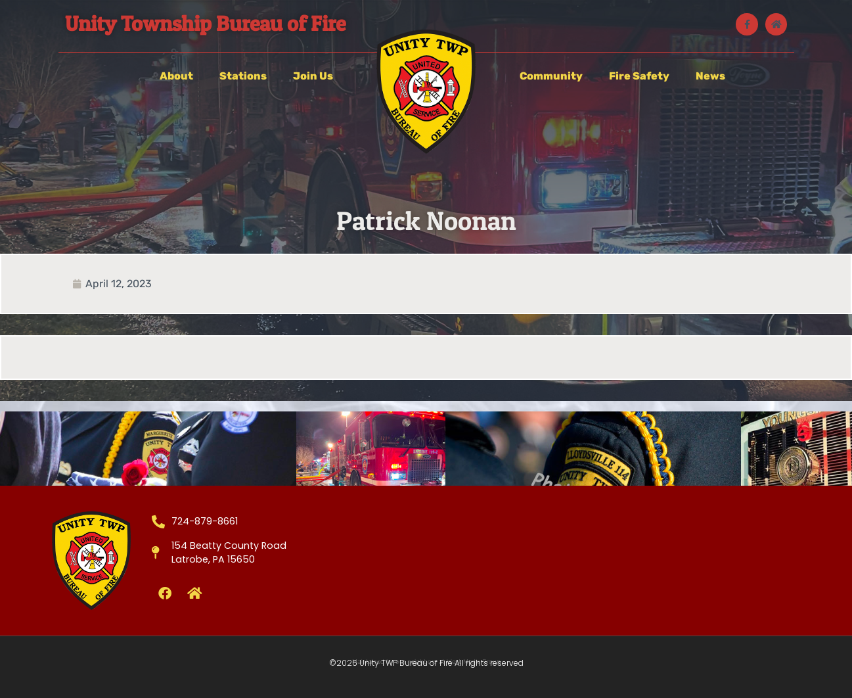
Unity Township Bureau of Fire (205, 23)
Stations (243, 76)
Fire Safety (639, 76)
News (710, 76)
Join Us (313, 76)
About (176, 76)
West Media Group (474, 662)
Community (551, 76)
